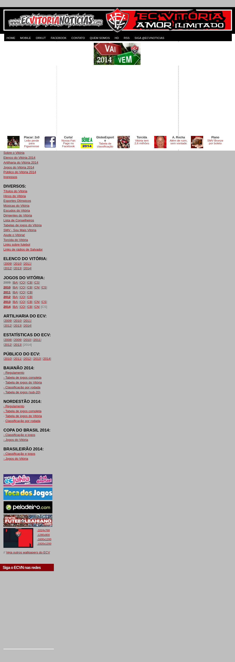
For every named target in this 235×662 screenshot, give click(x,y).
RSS (126, 37)
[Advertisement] (46, 89)
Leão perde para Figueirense (31, 143)
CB (29, 282)
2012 (8, 268)
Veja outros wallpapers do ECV (28, 552)
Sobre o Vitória (13, 153)
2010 (17, 263)
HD (117, 37)
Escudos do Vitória (16, 210)
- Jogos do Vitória (15, 440)
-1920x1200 (44, 543)
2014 (27, 268)
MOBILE (25, 37)
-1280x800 (43, 534)
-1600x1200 (44, 539)
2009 (8, 263)
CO (22, 282)
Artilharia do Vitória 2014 (20, 162)
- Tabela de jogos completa (22, 377)
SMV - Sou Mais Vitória (19, 230)
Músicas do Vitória (16, 205)
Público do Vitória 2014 (19, 172)
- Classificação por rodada (21, 387)
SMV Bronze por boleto (215, 142)
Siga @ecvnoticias (149, 37)
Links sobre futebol (16, 244)
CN (37, 287)
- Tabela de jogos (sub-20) (21, 392)
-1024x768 (43, 530)
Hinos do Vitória (14, 196)
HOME (11, 37)
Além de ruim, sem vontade (178, 142)
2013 (17, 268)
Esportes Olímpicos (17, 201)
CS (37, 282)
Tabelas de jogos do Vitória (22, 225)
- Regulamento (13, 372)
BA (15, 282)
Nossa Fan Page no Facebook (68, 143)
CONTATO (78, 37)
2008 (8, 340)
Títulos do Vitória (15, 191)
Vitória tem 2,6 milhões (142, 142)
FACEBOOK (58, 37)
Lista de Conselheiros (18, 220)
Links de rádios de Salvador (23, 249)
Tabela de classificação (105, 145)
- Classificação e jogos (19, 435)
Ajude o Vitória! (14, 235)
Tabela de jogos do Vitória (23, 382)
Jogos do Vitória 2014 (18, 167)
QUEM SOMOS (100, 37)
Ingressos (10, 177)
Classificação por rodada (22, 421)
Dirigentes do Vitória (17, 215)
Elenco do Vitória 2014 (19, 157)
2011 (27, 263)
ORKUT (41, 37)
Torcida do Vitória (15, 240)
